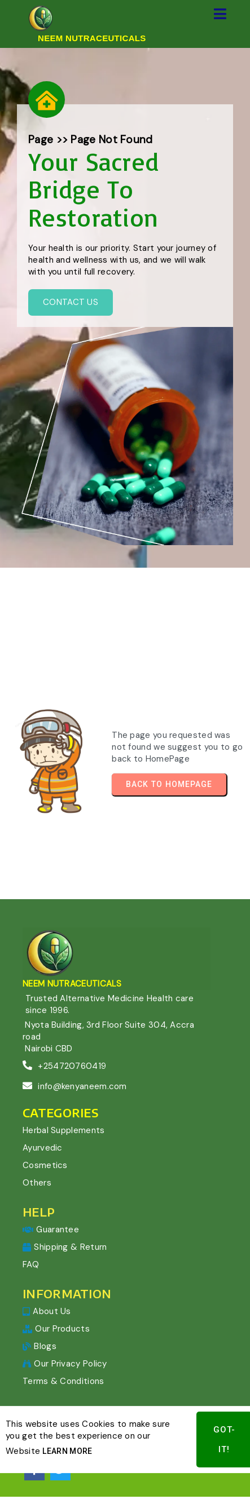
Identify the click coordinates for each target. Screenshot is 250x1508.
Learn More (67, 1431)
